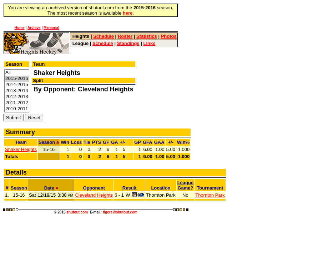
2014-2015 (17, 85)
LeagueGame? (185, 185)
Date (51, 188)
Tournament (210, 188)
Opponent (94, 188)
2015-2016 (17, 79)
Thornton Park (209, 195)
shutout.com (77, 212)
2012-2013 (17, 97)
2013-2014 (17, 91)
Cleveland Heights (94, 195)
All (17, 73)
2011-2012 (17, 103)
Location (160, 188)
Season (19, 188)
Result (129, 188)
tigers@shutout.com (120, 212)
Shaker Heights (21, 149)
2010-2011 (17, 109)
